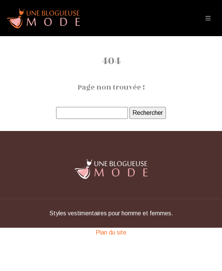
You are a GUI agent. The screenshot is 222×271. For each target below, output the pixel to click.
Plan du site (111, 232)
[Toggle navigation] (208, 18)
